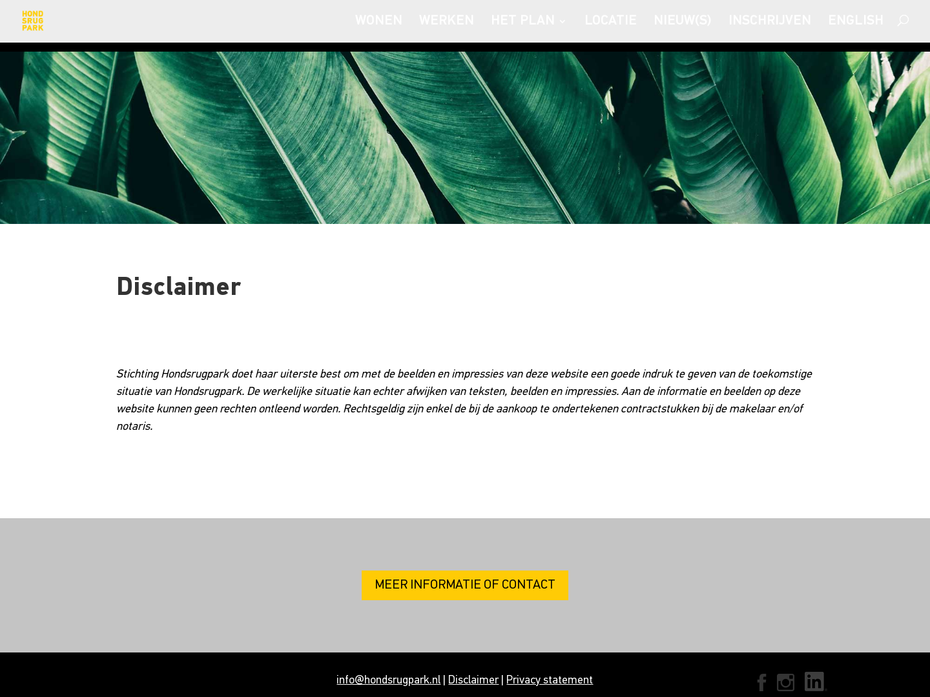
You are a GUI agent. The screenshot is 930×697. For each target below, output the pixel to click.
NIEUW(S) (683, 22)
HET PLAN (523, 22)
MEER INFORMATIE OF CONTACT (465, 585)
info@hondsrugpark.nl (388, 680)
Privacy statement (549, 680)
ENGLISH (856, 22)
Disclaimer (473, 680)
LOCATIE (610, 22)
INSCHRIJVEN (769, 22)
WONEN (378, 22)
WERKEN (446, 22)
